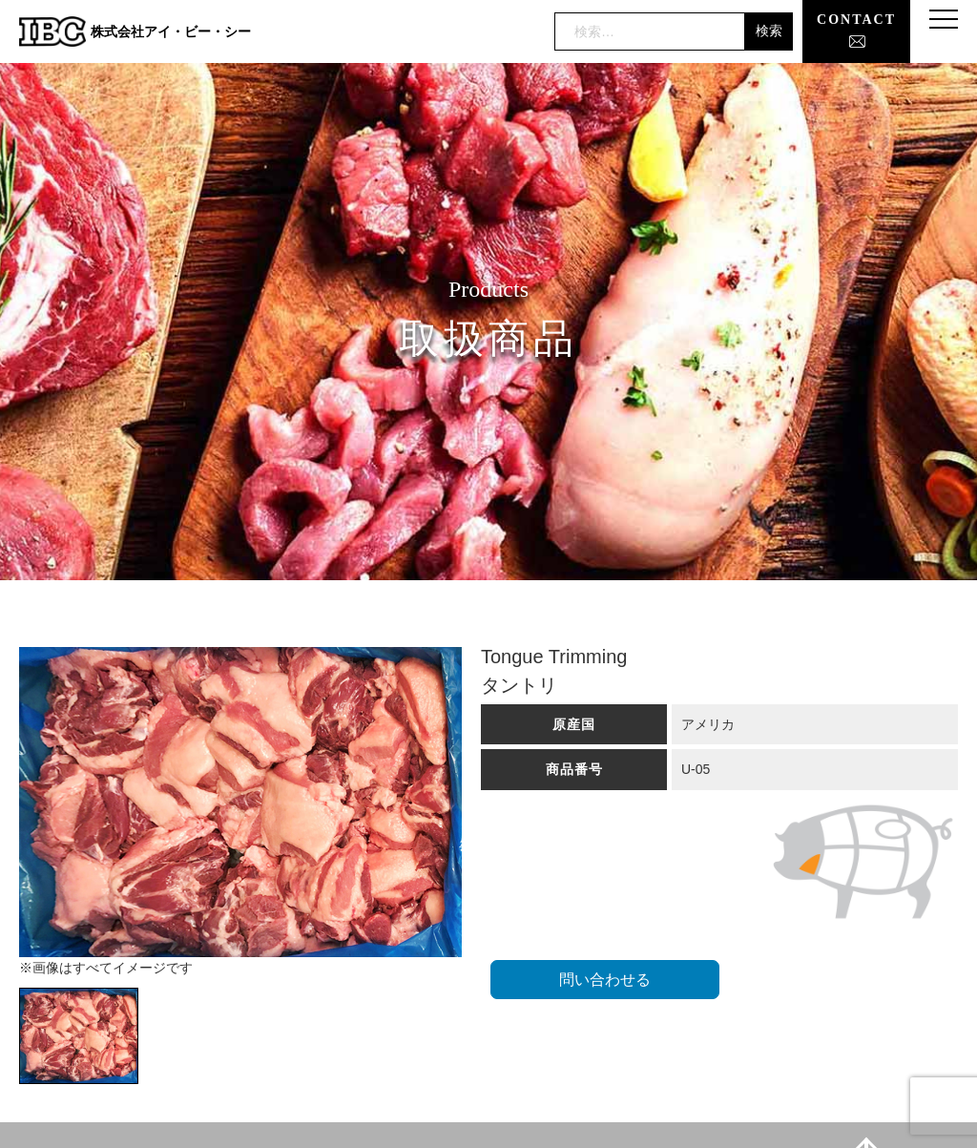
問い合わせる (605, 979)
